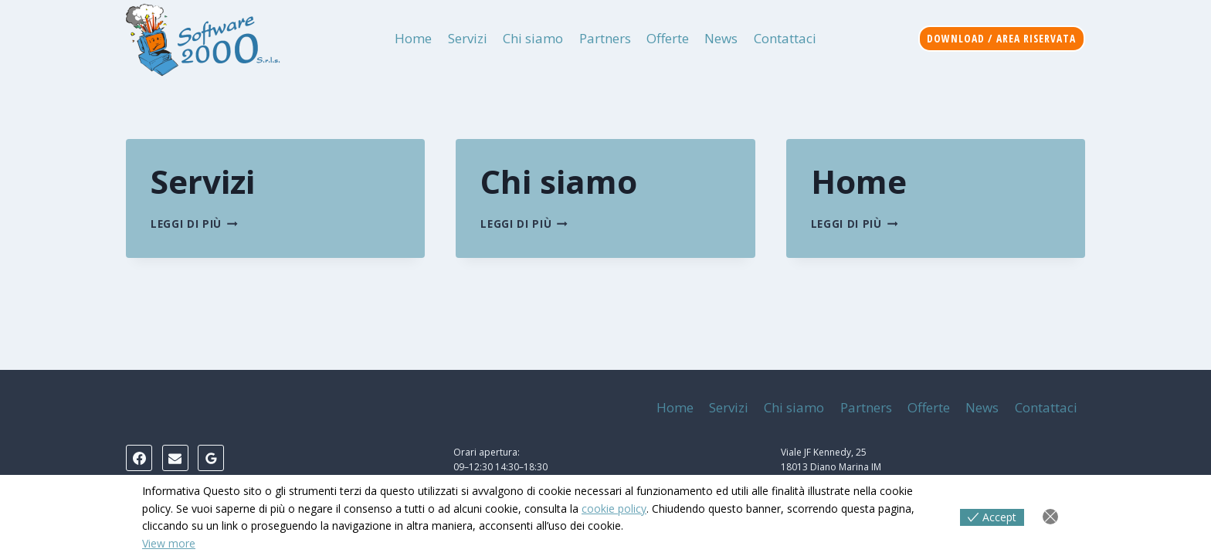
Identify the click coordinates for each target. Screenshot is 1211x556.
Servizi (467, 38)
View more (168, 543)
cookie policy (614, 508)
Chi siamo (533, 38)
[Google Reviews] (211, 458)
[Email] (175, 458)
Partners (605, 38)
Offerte (667, 38)
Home (413, 38)
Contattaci (785, 38)
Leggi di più (194, 223)
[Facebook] (139, 458)
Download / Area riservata (1001, 38)
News (721, 38)
